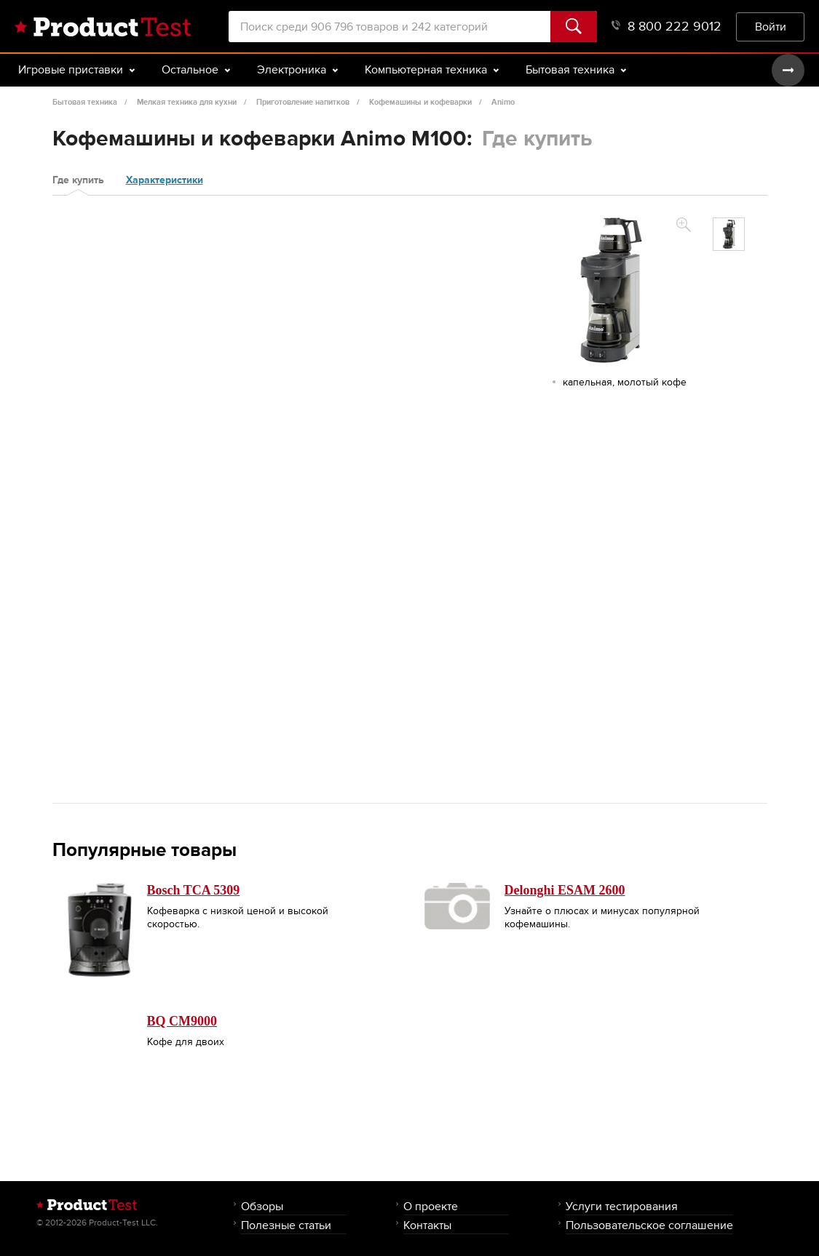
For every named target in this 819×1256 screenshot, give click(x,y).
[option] (729, 234)
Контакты (427, 1225)
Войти (770, 26)
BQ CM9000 (182, 1021)
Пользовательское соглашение (649, 1225)
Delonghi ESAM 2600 (565, 890)
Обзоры (262, 1206)
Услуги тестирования (622, 1206)
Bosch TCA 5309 (193, 890)
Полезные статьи (286, 1225)
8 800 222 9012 (666, 26)
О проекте (430, 1206)
